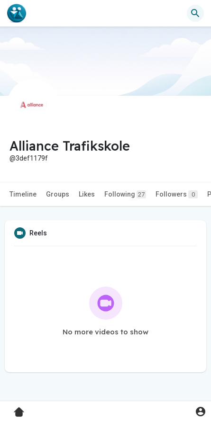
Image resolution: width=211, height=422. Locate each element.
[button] (195, 13)
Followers (177, 194)
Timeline (23, 194)
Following (125, 194)
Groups (57, 194)
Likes (87, 194)
